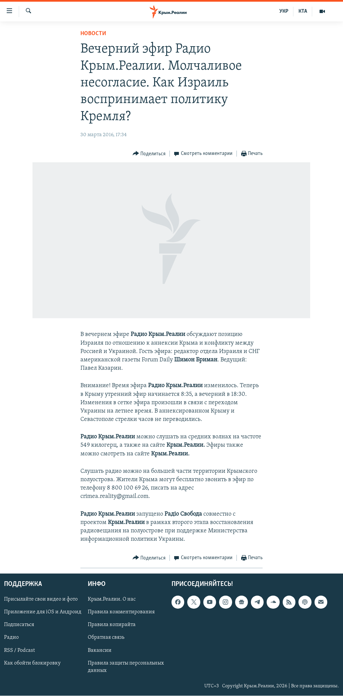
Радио (11, 637)
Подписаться (19, 625)
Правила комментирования (121, 612)
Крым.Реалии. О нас (112, 599)
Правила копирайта (112, 625)
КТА (302, 11)
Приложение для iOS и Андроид (42, 612)
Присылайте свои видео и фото (41, 599)
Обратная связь (106, 637)
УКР (283, 11)
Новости (93, 33)
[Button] (149, 153)
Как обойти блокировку (32, 663)
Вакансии (100, 650)
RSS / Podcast (19, 650)
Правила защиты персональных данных (126, 667)
